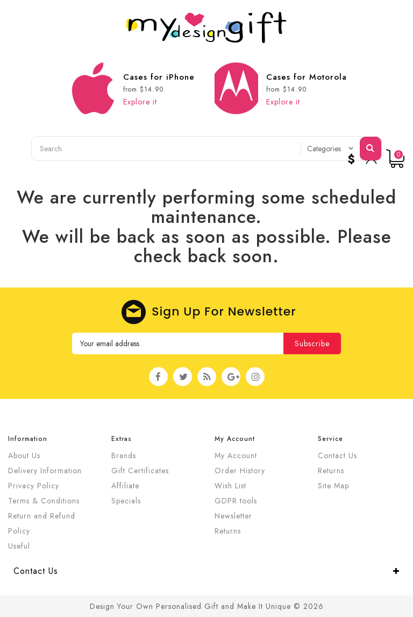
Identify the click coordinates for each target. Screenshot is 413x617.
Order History (240, 470)
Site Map (333, 485)
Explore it (140, 102)
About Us (24, 455)
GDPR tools (236, 500)
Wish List (230, 485)
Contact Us (337, 455)
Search (370, 147)
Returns (228, 530)
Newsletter (233, 515)
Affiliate (125, 485)
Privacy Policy (33, 485)
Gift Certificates (140, 470)
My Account (236, 455)
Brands (123, 455)
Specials (126, 500)
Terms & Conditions (44, 500)
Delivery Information (45, 470)
